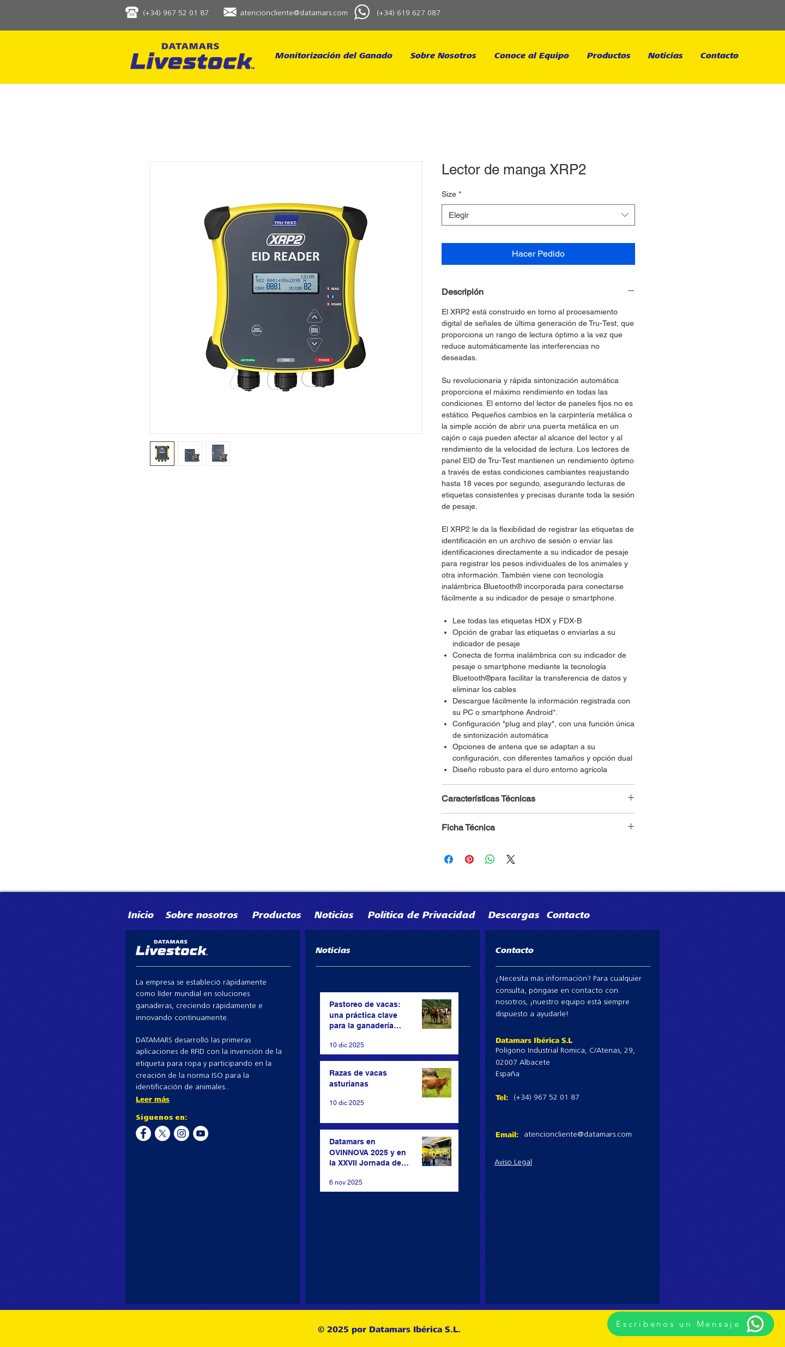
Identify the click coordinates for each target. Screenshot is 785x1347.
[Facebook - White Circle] (143, 1133)
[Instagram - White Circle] (181, 1133)
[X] (162, 1133)
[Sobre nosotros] (220, 916)
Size (451, 194)
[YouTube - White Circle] (200, 1133)
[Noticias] (342, 916)
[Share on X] (510, 859)
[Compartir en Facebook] (448, 859)
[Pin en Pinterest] (469, 859)
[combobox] (538, 215)
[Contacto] (584, 916)
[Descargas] (525, 916)
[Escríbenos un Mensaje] (690, 1324)
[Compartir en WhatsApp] (490, 859)
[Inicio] (149, 916)
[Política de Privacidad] (423, 916)
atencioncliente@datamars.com (294, 13)
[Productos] (283, 916)
